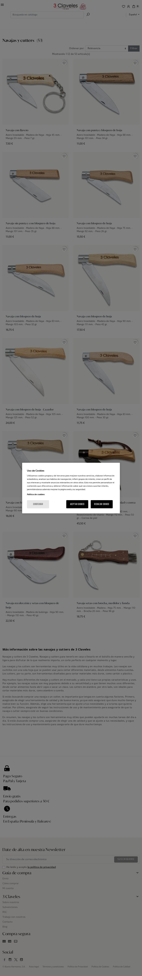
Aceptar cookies (77, 504)
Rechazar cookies (101, 504)
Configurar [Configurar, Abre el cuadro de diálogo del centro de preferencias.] (38, 504)
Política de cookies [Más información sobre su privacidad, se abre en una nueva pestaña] (35, 494)
